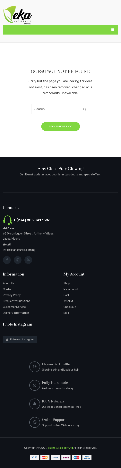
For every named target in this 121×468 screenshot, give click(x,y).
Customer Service (14, 307)
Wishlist (68, 301)
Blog (66, 313)
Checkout (70, 307)
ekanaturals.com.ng (60, 448)
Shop (67, 283)
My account (71, 289)
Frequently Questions (16, 301)
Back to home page (60, 126)
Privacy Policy (12, 295)
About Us (8, 283)
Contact (8, 289)
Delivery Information (16, 313)
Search (85, 109)
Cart (66, 295)
